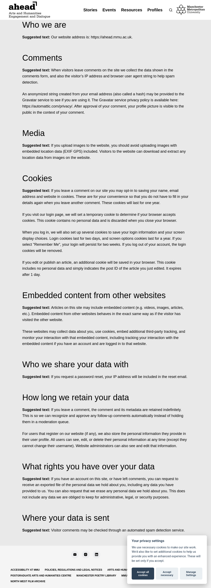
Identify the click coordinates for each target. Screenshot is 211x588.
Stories (90, 10)
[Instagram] (86, 554)
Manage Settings (191, 573)
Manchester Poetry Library (96, 575)
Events (109, 10)
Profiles (154, 10)
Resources (131, 10)
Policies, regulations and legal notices (73, 569)
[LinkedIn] (97, 554)
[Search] (170, 10)
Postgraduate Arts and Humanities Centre (41, 575)
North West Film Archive (28, 581)
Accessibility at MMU (25, 569)
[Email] (75, 554)
